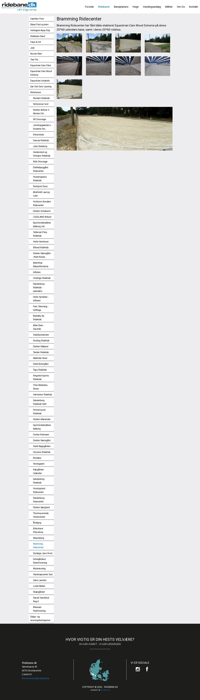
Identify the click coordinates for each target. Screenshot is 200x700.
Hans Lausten (39, 580)
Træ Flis (34, 59)
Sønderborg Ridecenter (38, 500)
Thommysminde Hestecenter (41, 515)
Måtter (169, 6)
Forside (89, 6)
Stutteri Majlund (40, 346)
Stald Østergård (40, 364)
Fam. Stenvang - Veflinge (41, 308)
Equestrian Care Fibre (40, 65)
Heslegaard (38, 463)
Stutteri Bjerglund (41, 507)
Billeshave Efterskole (38, 530)
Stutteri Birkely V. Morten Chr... (41, 112)
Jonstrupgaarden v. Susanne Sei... (42, 127)
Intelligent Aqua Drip (40, 30)
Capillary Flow (37, 18)
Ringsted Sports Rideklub (41, 377)
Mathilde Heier (40, 358)
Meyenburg (38, 538)
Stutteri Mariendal (41, 419)
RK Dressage (39, 119)
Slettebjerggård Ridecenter (40, 169)
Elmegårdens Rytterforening (40, 561)
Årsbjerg (37, 522)
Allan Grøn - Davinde (38, 327)
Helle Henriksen (41, 241)
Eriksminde (38, 134)
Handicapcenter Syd (42, 574)
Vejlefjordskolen (41, 334)
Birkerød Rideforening (39, 609)
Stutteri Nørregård (41, 440)
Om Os (181, 6)
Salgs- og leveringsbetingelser (40, 618)
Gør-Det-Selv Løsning (40, 86)
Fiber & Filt (35, 42)
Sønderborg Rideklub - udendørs (38, 287)
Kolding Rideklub (41, 340)
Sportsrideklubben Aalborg (42, 427)
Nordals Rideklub (41, 98)
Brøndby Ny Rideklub (38, 318)
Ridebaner (104, 6)
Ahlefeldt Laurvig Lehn (41, 194)
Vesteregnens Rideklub (40, 179)
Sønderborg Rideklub (38, 481)
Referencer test (40, 104)
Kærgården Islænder (38, 471)
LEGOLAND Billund (42, 217)
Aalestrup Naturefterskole (40, 264)
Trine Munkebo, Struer (40, 387)
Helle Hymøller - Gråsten (41, 299)
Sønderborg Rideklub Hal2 (40, 402)
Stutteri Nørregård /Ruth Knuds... (41, 255)
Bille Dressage (40, 161)
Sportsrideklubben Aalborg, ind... (42, 224)
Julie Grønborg (40, 146)
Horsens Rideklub (41, 452)
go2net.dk (105, 690)
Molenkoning (39, 568)
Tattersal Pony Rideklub (40, 234)
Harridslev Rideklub (42, 394)
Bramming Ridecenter (38, 546)
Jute (32, 48)
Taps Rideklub (40, 369)
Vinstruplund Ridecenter (39, 490)
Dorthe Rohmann (41, 434)
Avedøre (37, 458)
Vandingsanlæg (152, 6)
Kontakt (193, 6)
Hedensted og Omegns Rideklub (41, 154)
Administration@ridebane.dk (35, 678)
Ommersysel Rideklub (39, 412)
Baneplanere (121, 6)
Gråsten (37, 272)
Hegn (135, 6)
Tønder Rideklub (41, 352)
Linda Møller (39, 586)
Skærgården (39, 592)
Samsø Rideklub (41, 140)
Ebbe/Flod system (39, 24)
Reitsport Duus (40, 186)
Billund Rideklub (41, 247)
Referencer (35, 92)
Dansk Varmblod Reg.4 (41, 599)
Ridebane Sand (37, 36)
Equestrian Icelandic (40, 80)
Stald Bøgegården (41, 446)
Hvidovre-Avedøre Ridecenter (42, 203)
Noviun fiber (36, 53)
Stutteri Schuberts (42, 211)
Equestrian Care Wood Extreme (41, 73)
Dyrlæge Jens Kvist (42, 553)
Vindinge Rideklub (42, 278)
